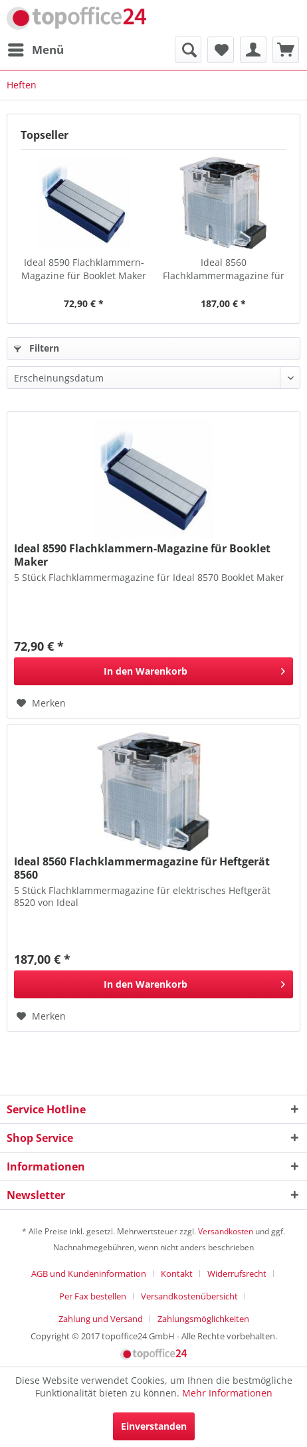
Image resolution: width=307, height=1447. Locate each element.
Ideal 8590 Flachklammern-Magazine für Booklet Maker (83, 269)
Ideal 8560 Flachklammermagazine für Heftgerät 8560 (223, 269)
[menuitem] (35, 50)
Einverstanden (154, 1426)
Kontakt (177, 1274)
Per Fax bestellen (92, 1296)
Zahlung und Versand (100, 1319)
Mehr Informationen (227, 1393)
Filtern (36, 348)
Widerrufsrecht (236, 1274)
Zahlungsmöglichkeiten (203, 1319)
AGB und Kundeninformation (88, 1274)
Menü (36, 48)
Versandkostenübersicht (189, 1296)
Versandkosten (225, 1231)
